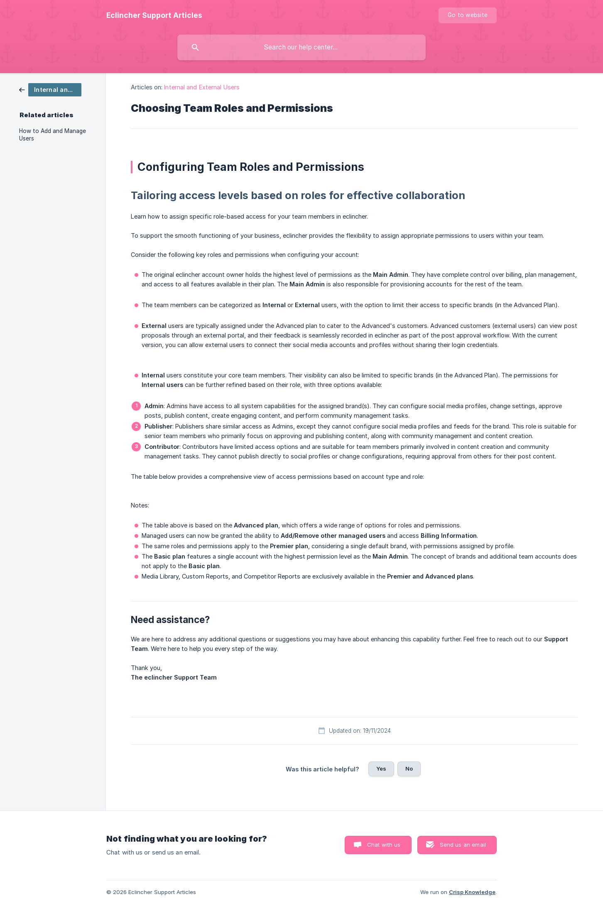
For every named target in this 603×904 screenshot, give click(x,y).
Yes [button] (381, 768)
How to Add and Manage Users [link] (52, 135)
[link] (50, 89)
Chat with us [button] (384, 844)
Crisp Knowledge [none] (472, 892)
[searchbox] (301, 47)
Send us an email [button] (463, 844)
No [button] (409, 768)
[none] (154, 15)
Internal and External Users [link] (202, 87)
